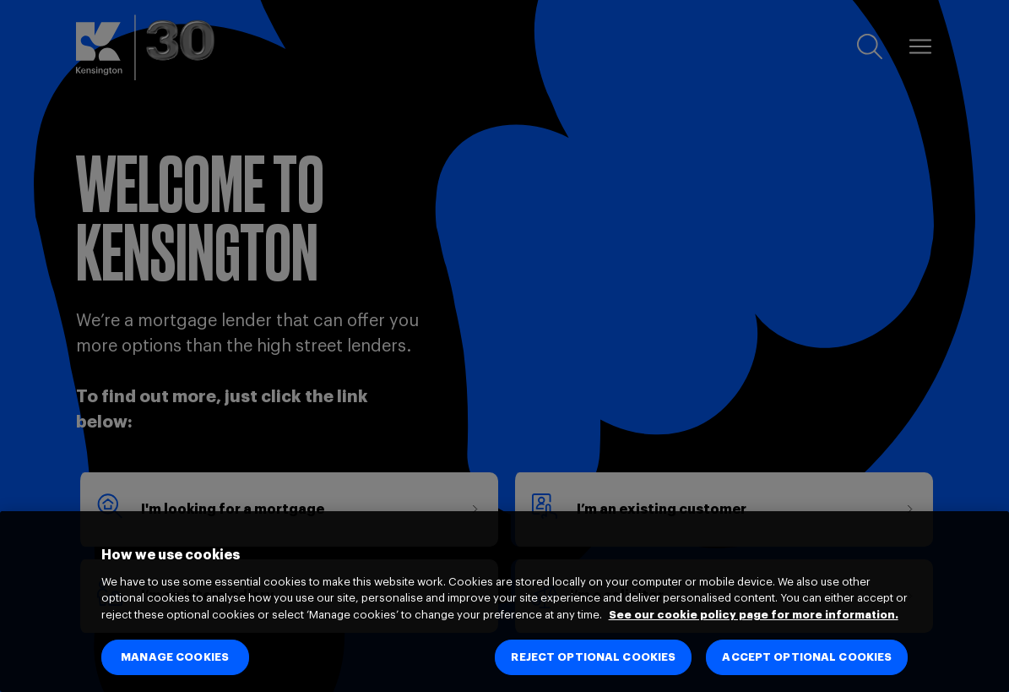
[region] (504, 601)
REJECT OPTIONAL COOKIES (593, 656)
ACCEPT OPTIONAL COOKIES (807, 656)
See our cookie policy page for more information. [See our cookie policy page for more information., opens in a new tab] (753, 614)
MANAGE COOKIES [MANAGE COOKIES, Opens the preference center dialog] (175, 656)
